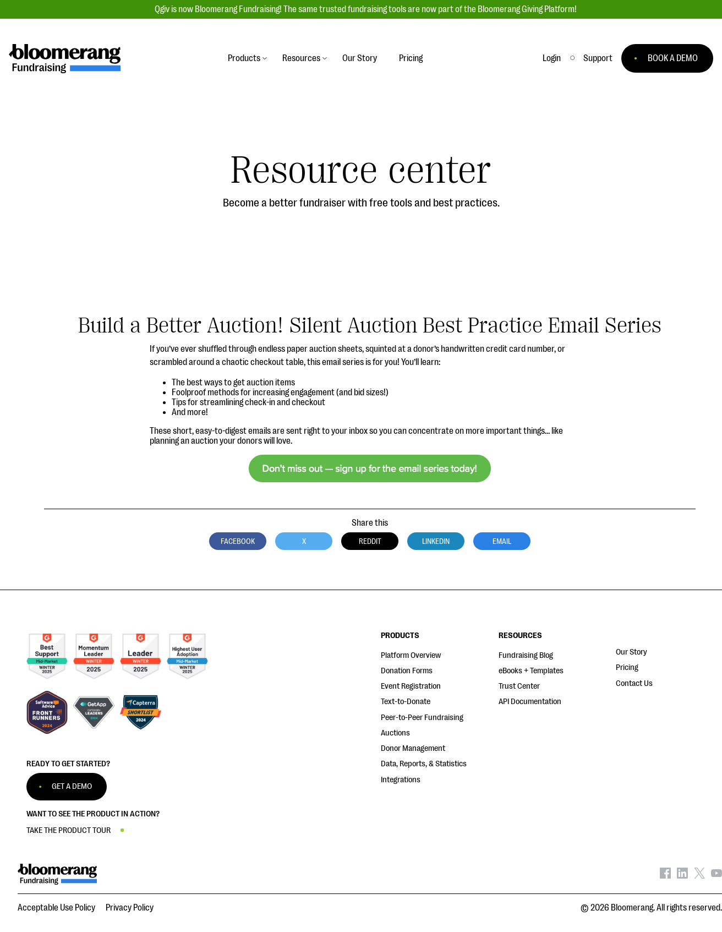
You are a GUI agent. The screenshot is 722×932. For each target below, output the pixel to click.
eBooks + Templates (531, 670)
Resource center (361, 170)
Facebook (238, 541)
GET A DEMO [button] (72, 786)
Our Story (631, 652)
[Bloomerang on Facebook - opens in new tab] (665, 876)
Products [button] (244, 58)
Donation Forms (407, 670)
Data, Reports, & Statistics (424, 764)
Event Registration (411, 686)
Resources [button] (301, 58)
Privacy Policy (130, 908)
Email (502, 541)
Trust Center (519, 686)
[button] (598, 58)
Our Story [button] (359, 58)
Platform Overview (411, 655)
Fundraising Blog (526, 655)
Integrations (400, 779)
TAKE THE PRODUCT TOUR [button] (68, 830)
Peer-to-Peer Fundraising (422, 717)
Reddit (370, 541)
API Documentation (530, 701)
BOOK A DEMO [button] (673, 58)
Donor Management (413, 748)
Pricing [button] (411, 58)
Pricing (627, 667)
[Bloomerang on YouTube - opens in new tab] (716, 876)
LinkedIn (436, 541)
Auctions (395, 733)
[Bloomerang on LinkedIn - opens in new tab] (682, 876)
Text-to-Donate (405, 701)
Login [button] (552, 58)
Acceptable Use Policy (56, 908)
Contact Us (634, 683)
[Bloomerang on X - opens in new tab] (699, 876)
